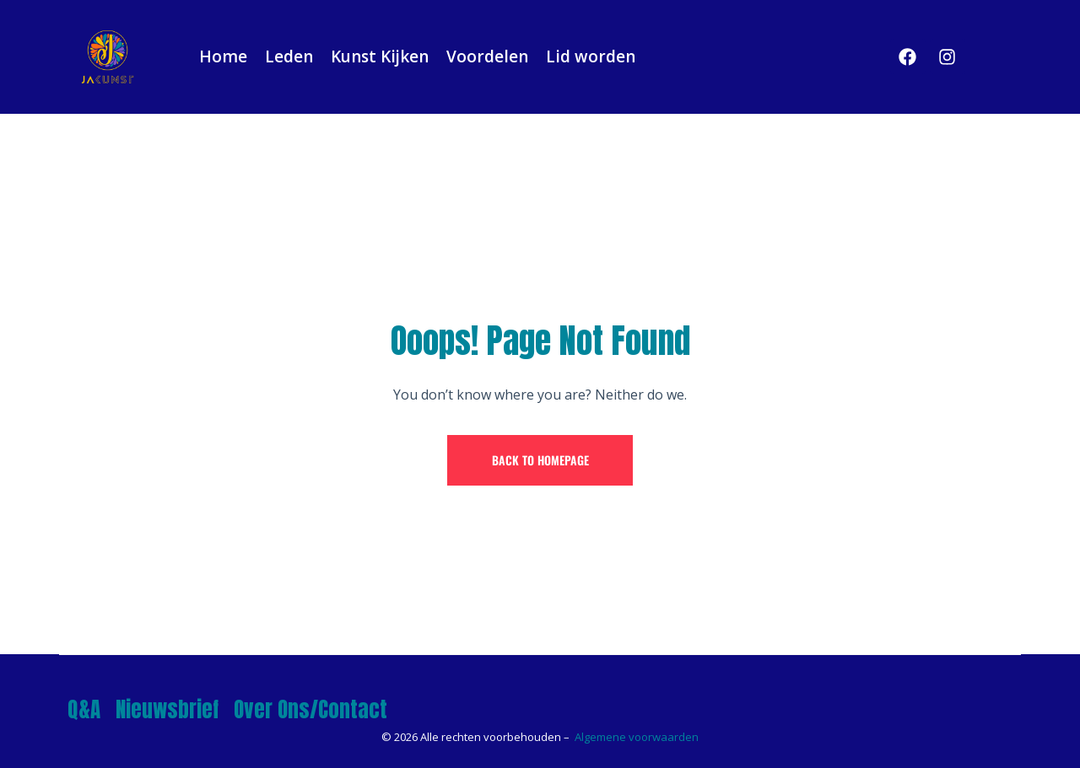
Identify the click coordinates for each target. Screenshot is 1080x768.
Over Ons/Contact (310, 709)
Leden (289, 56)
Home (223, 56)
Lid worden (590, 56)
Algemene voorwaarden (637, 736)
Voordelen (487, 56)
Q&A (84, 709)
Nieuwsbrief (167, 709)
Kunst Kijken (380, 56)
